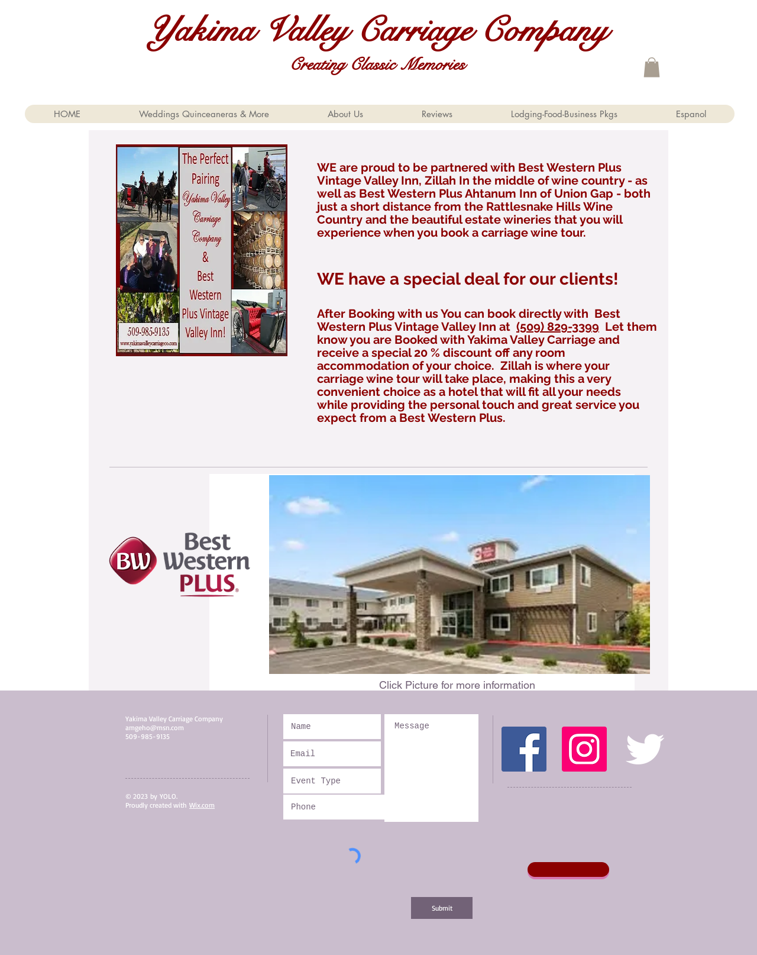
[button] (651, 67)
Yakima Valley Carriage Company (377, 30)
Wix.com (202, 805)
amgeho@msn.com (154, 727)
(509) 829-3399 (557, 327)
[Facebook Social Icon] (524, 749)
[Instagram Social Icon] (584, 749)
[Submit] (442, 908)
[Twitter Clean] (644, 749)
